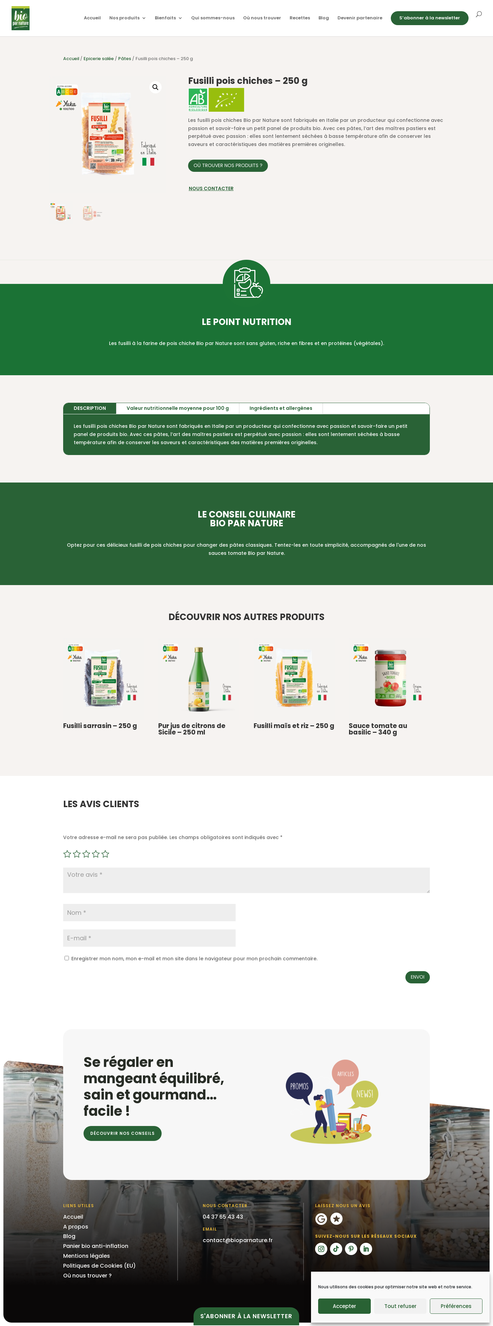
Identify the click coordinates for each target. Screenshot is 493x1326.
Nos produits (124, 18)
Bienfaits (165, 18)
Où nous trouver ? (87, 1275)
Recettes (300, 18)
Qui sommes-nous (213, 18)
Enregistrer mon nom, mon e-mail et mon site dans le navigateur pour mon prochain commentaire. (194, 958)
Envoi (417, 977)
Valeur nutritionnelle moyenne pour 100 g (178, 408)
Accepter (344, 1306)
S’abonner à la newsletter (429, 18)
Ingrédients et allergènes (281, 408)
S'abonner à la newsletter (246, 1316)
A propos (75, 1227)
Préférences (456, 1306)
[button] (155, 87)
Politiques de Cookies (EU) (99, 1266)
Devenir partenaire (359, 18)
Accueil (92, 18)
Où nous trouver (262, 18)
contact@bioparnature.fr (238, 1240)
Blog (323, 18)
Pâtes (124, 58)
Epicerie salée (99, 58)
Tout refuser (400, 1306)
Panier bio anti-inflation (95, 1246)
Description (90, 408)
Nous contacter (211, 188)
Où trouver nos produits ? (228, 165)
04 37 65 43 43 (223, 1217)
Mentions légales (86, 1256)
